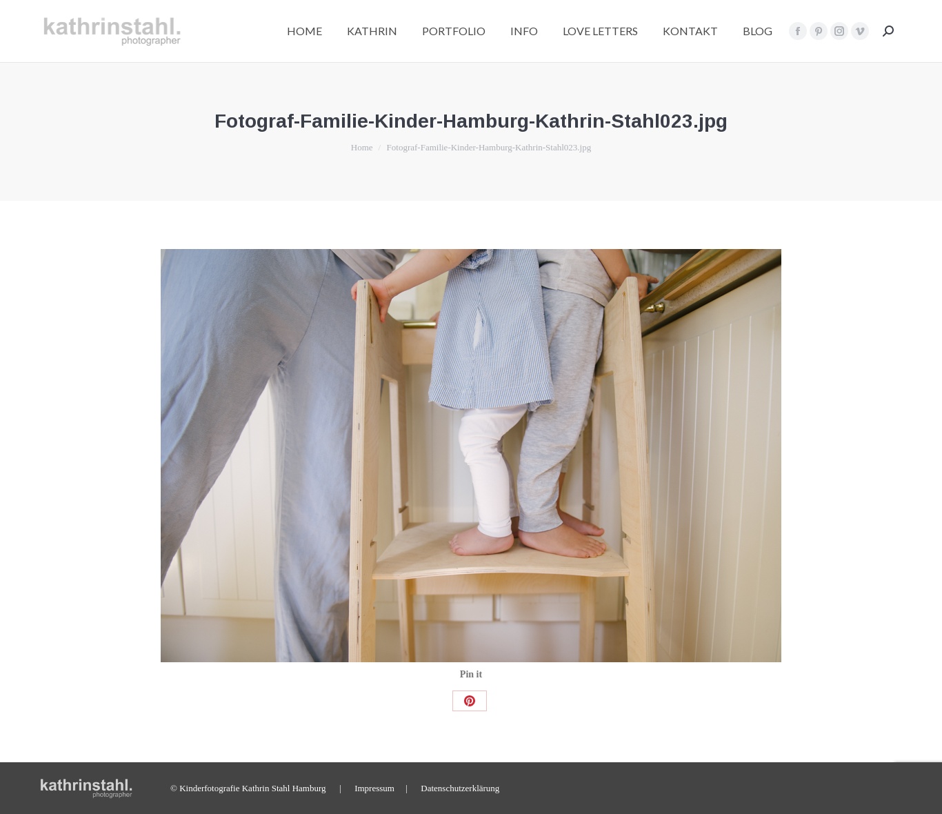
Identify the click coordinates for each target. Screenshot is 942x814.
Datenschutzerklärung (460, 788)
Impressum (374, 788)
